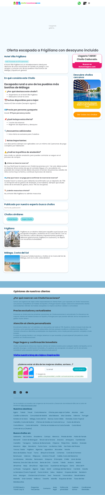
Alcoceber (58, 449)
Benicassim (38, 459)
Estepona (48, 459)
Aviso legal (55, 488)
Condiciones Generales (86, 488)
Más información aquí (28, 405)
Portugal (85, 416)
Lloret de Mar (76, 459)
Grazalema (38, 436)
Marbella (16, 479)
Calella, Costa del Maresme (67, 456)
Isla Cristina (27, 436)
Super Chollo (27, 219)
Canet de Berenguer (30, 440)
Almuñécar (33, 466)
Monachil (16, 440)
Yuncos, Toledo (19, 449)
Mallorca (37, 479)
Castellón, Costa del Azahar (23, 422)
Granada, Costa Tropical (75, 419)
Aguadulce (49, 449)
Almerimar (17, 466)
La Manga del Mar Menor (62, 469)
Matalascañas (18, 482)
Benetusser (17, 456)
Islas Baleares (54, 416)
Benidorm (83, 472)
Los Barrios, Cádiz (55, 446)
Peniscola (56, 475)
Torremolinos (67, 475)
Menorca (55, 436)
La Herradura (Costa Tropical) (24, 472)
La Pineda (17, 469)
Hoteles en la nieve (20, 419)
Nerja (25, 466)
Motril (49, 469)
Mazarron (16, 446)
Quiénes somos (75, 488)
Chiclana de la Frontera (37, 475)
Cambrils (77, 469)
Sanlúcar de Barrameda (41, 443)
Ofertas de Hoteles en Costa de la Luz (50, 422)
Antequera (70, 440)
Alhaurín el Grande (47, 453)
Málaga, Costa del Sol (38, 419)
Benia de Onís (45, 462)
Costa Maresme (40, 412)
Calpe (42, 469)
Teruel (30, 412)
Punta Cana (42, 446)
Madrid (78, 462)
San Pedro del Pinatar (72, 446)
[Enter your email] (65, 369)
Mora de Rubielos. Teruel (22, 453)
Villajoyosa (36, 456)
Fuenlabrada (80, 440)
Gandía (85, 469)
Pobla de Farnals (80, 436)
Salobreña (17, 436)
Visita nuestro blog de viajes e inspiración (36, 355)
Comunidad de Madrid (38, 416)
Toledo (22, 412)
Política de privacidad (64, 488)
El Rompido (58, 459)
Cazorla (55, 462)
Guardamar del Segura (59, 466)
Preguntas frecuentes (35, 488)
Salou (52, 472)
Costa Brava (76, 425)
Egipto (15, 412)
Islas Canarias (66, 416)
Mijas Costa (44, 466)
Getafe (67, 449)
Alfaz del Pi (80, 466)
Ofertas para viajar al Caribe (59, 412)
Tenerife (46, 479)
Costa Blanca (18, 425)
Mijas (24, 446)
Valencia (76, 416)
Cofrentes (60, 453)
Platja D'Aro (65, 443)
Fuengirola (26, 469)
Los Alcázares (18, 459)
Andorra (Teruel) (48, 456)
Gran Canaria (27, 479)
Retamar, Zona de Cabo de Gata (25, 462)
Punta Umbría (43, 472)
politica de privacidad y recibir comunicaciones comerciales (61, 376)
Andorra (71, 462)
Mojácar (60, 472)
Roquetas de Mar (65, 479)
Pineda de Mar (66, 436)
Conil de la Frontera (73, 453)
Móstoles (29, 459)
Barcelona (32, 446)
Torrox (36, 453)
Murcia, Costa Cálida (55, 419)
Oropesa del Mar (71, 472)
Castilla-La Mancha (20, 416)
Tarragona (27, 443)
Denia (72, 466)
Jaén (82, 412)
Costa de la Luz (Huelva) (22, 428)
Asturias (75, 412)
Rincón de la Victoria (47, 440)
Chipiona (56, 443)
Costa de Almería (73, 422)
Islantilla (54, 479)
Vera (49, 475)
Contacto (47, 488)
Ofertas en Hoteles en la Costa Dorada (55, 425)
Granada (83, 443)
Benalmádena (80, 475)
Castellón (17, 443)
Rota (15, 475)
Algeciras (39, 449)
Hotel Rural (12, 219)
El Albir (66, 459)
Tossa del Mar (79, 479)
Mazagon (22, 475)
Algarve (35, 469)
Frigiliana (30, 449)
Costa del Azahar (32, 425)
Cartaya (47, 436)
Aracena (60, 440)
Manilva (75, 443)
